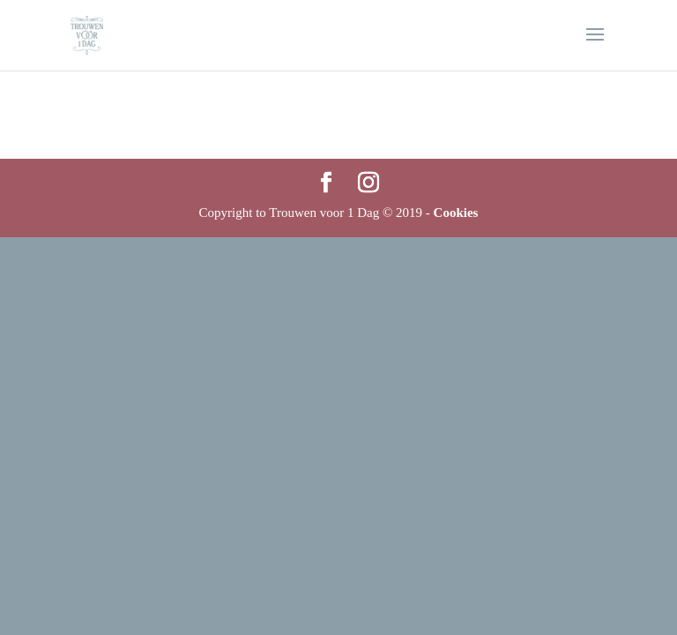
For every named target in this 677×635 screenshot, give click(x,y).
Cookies (456, 212)
